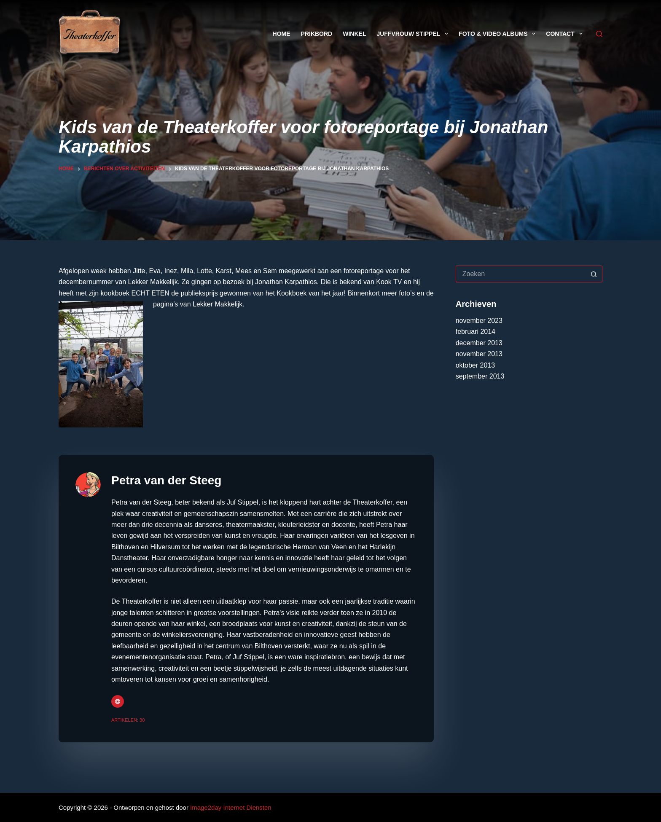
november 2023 (479, 320)
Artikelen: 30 (128, 720)
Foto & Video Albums (499, 34)
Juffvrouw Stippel (413, 34)
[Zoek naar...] (521, 274)
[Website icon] (117, 701)
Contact (566, 34)
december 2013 (479, 343)
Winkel (354, 33)
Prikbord (317, 33)
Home (281, 33)
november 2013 (479, 353)
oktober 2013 (475, 365)
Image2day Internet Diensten (230, 807)
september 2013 (480, 376)
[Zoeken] (599, 34)
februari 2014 (475, 331)
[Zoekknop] (594, 274)
